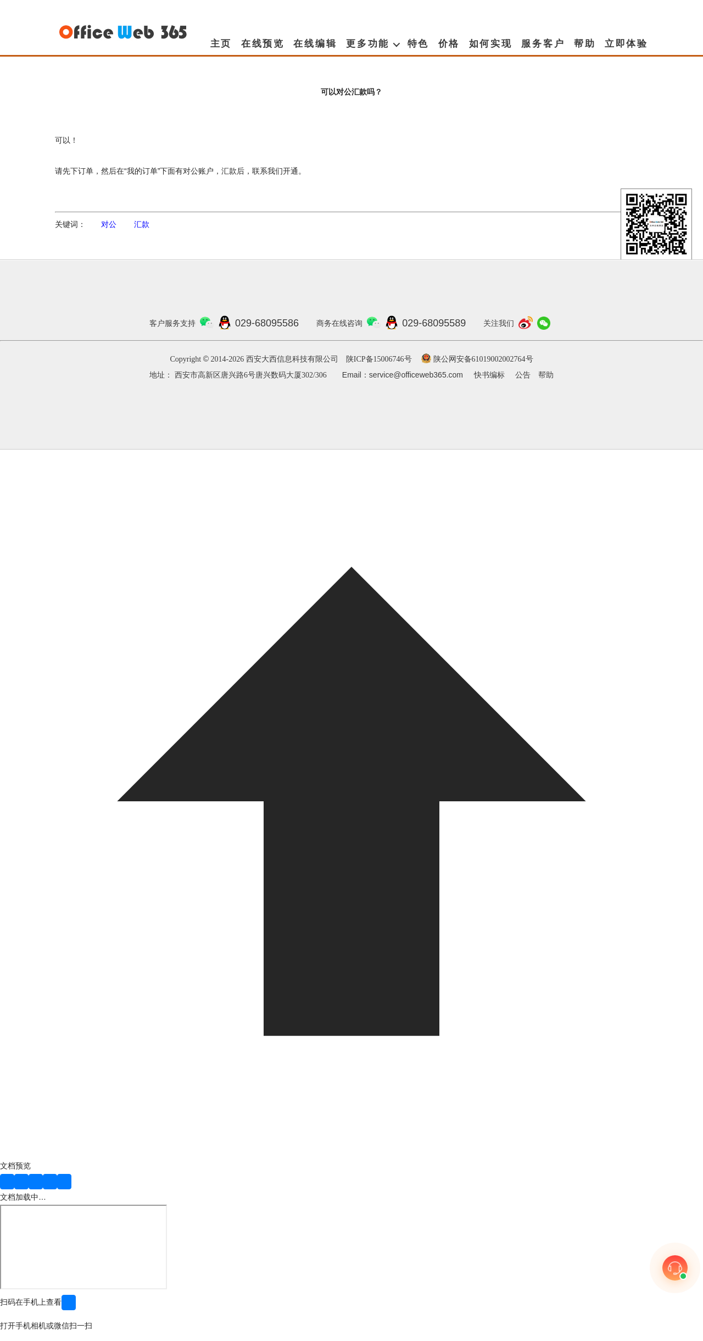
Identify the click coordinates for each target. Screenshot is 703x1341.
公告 (523, 375)
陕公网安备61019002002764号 (483, 359)
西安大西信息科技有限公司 (292, 359)
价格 (449, 43)
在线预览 (262, 43)
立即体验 (626, 43)
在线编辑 (315, 43)
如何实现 (490, 43)
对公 (108, 224)
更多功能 (367, 43)
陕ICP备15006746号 (379, 359)
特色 (418, 43)
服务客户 (543, 43)
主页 (221, 43)
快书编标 (489, 375)
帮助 (585, 43)
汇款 (141, 224)
